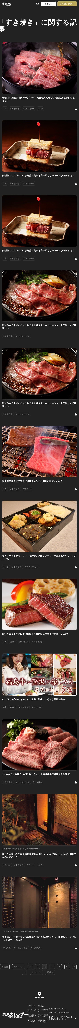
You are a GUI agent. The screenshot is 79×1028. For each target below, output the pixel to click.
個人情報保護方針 (43, 1010)
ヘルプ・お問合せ (32, 1010)
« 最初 (5, 967)
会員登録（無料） (67, 4)
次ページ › (36, 972)
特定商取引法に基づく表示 (43, 1021)
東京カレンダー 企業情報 (32, 1021)
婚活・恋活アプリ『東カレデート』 (60, 1012)
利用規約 (41, 1006)
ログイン (48, 4)
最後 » (50, 972)
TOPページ (31, 1006)
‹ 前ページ (18, 967)
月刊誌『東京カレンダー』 (57, 1009)
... (25, 972)
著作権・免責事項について (43, 1015)
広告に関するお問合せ (32, 1015)
